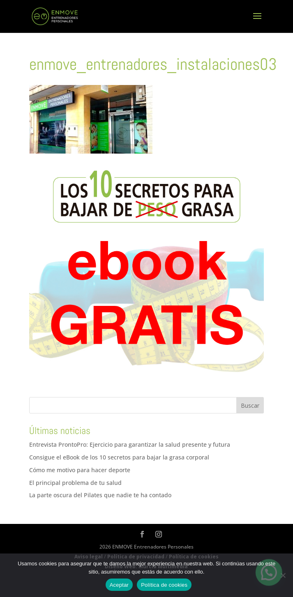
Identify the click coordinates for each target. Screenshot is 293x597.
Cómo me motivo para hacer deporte (79, 470)
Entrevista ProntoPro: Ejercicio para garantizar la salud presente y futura (129, 444)
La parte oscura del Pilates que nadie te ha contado (100, 495)
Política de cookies (164, 585)
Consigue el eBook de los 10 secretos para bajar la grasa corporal (119, 457)
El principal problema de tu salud (75, 483)
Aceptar (119, 585)
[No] (283, 575)
